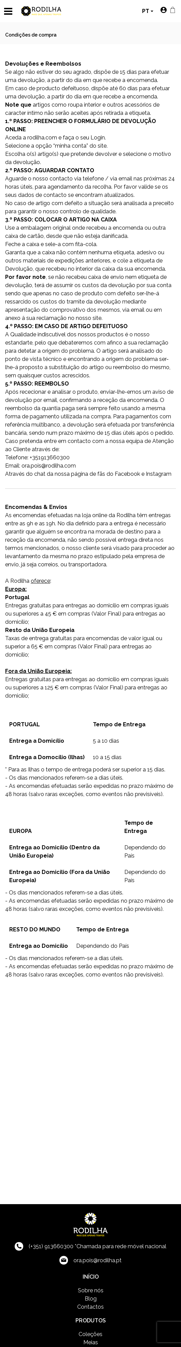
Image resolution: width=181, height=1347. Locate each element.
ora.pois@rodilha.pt (90, 1260)
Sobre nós (90, 1290)
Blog (91, 1298)
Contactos (90, 1307)
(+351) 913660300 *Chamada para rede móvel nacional (90, 1246)
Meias (90, 1342)
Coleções (90, 1334)
